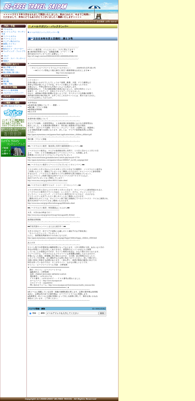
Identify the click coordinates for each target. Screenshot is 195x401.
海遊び (6, 61)
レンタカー (7, 46)
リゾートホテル (9, 36)
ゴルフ (6, 56)
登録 (32, 313)
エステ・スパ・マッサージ (14, 58)
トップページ (77, 22)
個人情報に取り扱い (11, 72)
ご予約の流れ (8, 70)
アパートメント (9, 39)
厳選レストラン (9, 44)
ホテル (6, 79)
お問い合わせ (111, 22)
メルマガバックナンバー (13, 93)
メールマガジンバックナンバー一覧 (44, 32)
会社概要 (100, 22)
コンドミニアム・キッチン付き (13, 33)
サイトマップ (89, 22)
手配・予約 (7, 84)
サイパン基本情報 (10, 90)
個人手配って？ (9, 67)
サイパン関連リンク (11, 99)
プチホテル (7, 29)
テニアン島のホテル (11, 41)
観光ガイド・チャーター (13, 49)
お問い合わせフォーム (12, 106)
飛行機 (6, 81)
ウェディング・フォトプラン (13, 52)
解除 (41, 313)
